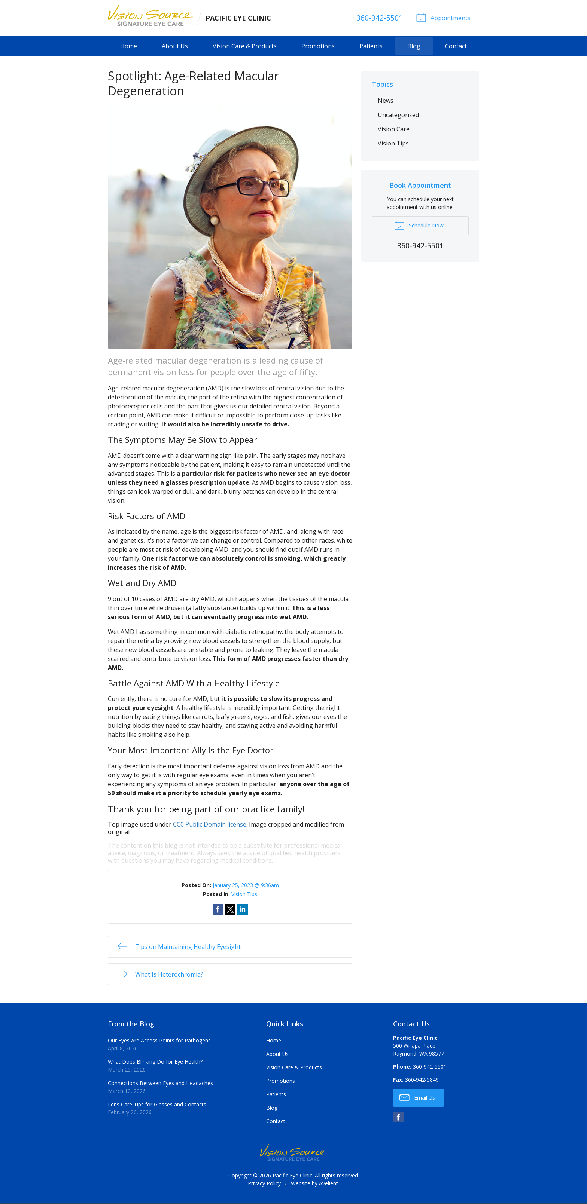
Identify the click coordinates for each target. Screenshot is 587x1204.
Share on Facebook (218, 910)
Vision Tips (244, 894)
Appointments (442, 18)
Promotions (318, 47)
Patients (371, 47)
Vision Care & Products (245, 47)
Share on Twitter (230, 910)
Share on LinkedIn (242, 910)
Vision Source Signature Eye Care (293, 1153)
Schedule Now (419, 226)
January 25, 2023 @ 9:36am (246, 885)
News (385, 101)
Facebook (398, 1118)
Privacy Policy (264, 1184)
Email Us (417, 1098)
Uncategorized (398, 115)
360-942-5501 (378, 18)
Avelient (328, 1184)
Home (128, 47)
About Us (175, 47)
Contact (456, 47)
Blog (413, 47)
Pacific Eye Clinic (292, 1176)
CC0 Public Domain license (209, 825)
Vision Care (394, 130)
